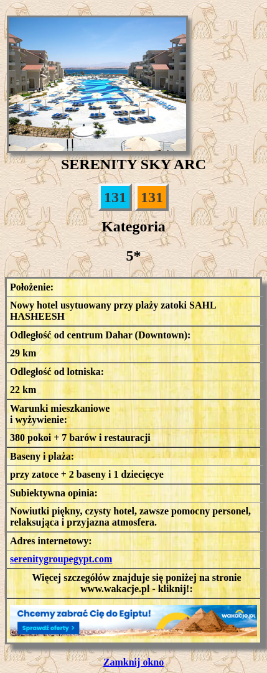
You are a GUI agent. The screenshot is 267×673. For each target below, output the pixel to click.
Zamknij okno (133, 662)
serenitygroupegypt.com (61, 559)
